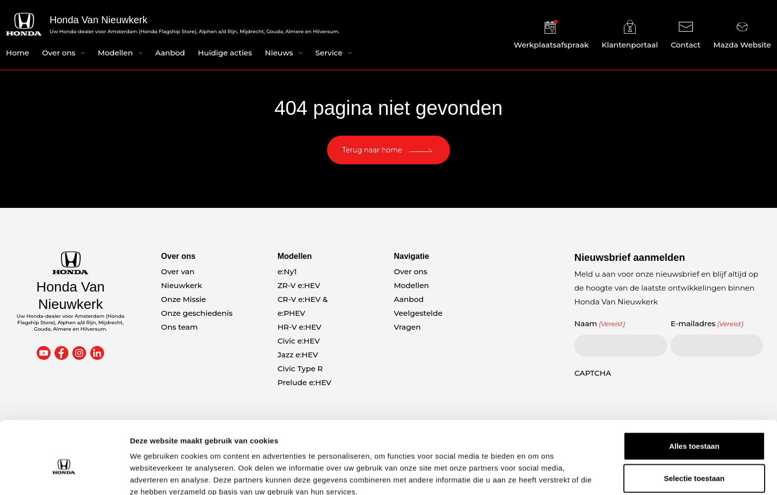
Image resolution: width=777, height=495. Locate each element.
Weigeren (694, 462)
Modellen (115, 53)
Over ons (58, 53)
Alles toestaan (694, 398)
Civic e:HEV (299, 341)
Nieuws (279, 53)
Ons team (179, 327)
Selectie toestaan (694, 430)
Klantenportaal (630, 35)
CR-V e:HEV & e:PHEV (303, 306)
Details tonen (535, 475)
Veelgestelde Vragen (418, 320)
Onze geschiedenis (196, 313)
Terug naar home (372, 150)
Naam (599, 324)
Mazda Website (742, 35)
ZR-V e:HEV (299, 285)
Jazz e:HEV (298, 354)
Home (17, 53)
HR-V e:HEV (300, 327)
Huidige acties (225, 53)
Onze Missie (183, 299)
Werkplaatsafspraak (551, 35)
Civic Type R (300, 368)
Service (328, 53)
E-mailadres (706, 324)
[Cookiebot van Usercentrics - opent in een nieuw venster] (64, 475)
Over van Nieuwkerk (181, 278)
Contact (686, 35)
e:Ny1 (287, 271)
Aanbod (170, 53)
